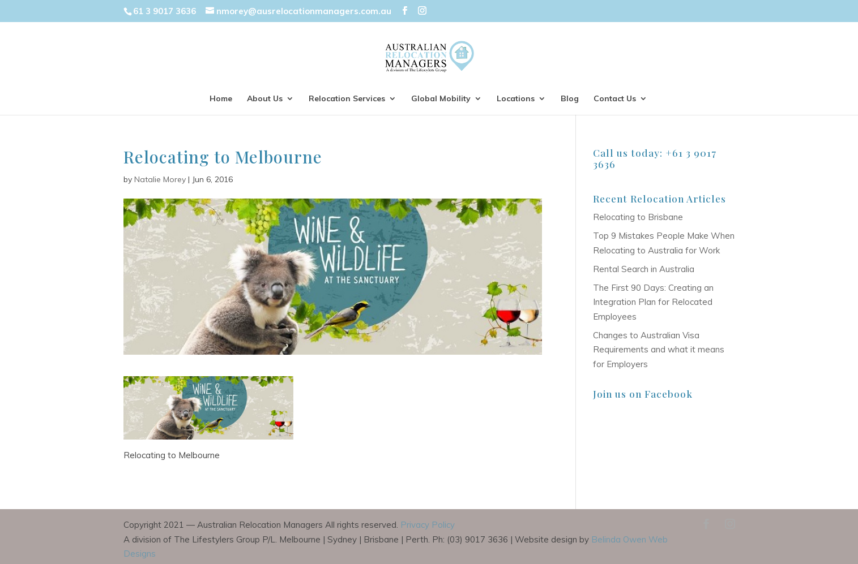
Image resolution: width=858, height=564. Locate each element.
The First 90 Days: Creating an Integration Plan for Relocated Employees (653, 302)
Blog (570, 99)
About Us (265, 99)
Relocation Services (347, 99)
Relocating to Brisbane (638, 217)
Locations (516, 99)
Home (221, 99)
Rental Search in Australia (643, 269)
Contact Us (615, 99)
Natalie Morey (160, 179)
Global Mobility (441, 99)
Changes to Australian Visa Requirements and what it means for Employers (658, 349)
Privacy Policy (427, 524)
